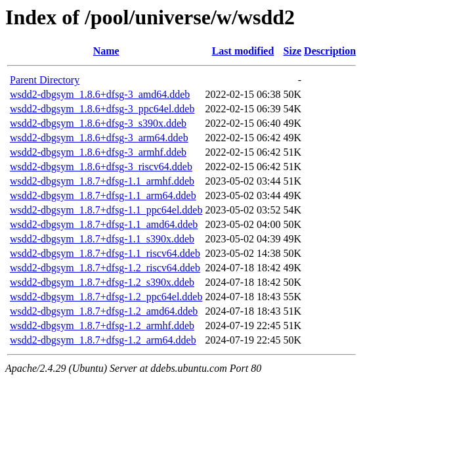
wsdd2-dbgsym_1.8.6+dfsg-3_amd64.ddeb (100, 94)
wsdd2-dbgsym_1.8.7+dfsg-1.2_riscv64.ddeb (105, 267)
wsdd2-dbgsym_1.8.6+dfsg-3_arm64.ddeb (99, 137)
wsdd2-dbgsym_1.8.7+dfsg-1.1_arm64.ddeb (103, 195)
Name (106, 50)
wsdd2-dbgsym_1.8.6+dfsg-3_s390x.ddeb (98, 123)
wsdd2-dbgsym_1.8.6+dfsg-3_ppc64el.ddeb (102, 108)
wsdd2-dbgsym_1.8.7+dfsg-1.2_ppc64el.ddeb (106, 296)
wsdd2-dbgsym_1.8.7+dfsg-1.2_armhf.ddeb (102, 325)
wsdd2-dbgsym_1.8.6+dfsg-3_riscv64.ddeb (101, 166)
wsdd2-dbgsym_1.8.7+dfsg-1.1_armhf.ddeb (102, 181)
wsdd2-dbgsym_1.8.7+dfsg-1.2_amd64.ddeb (104, 311)
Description (330, 50)
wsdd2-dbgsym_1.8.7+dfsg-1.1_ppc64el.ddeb (106, 209)
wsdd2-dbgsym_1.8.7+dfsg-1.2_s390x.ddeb (102, 282)
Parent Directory (44, 79)
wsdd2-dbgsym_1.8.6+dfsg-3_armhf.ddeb (98, 152)
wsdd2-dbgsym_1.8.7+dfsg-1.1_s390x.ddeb (102, 238)
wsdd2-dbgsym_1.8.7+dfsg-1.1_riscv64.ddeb (105, 253)
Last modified (243, 50)
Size (293, 50)
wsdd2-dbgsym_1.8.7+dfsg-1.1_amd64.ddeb (104, 224)
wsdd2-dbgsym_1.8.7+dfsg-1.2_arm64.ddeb (103, 340)
